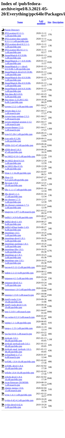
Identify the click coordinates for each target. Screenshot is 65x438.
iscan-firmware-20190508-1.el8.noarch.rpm (17, 383)
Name (20, 22)
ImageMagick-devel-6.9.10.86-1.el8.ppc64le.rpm (18, 73)
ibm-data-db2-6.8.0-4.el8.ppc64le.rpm (14, 95)
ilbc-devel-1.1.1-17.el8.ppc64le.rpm (13, 195)
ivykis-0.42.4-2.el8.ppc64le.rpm (19, 400)
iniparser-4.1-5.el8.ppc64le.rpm (19, 278)
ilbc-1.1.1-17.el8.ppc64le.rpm (18, 190)
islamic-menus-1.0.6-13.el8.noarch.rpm (14, 389)
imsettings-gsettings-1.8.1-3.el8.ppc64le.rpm (17, 245)
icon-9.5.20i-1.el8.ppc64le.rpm (18, 134)
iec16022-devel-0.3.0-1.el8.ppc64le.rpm (14, 162)
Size (49, 22)
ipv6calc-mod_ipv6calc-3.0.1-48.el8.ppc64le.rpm (18, 350)
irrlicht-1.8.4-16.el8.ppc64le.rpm (19, 372)
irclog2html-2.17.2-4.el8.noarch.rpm (13, 356)
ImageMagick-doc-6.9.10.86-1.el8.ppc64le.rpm (18, 78)
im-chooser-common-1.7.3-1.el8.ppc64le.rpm (17, 206)
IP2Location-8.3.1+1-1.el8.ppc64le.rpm (14, 34)
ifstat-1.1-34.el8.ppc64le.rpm (18, 173)
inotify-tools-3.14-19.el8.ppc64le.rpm (13, 300)
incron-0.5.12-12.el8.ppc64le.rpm (20, 267)
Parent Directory (12, 30)
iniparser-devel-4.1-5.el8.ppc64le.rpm (13, 284)
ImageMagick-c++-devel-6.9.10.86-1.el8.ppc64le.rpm (17, 67)
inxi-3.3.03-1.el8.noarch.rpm (17, 311)
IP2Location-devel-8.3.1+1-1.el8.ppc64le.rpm (17, 45)
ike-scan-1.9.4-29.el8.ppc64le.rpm (13, 184)
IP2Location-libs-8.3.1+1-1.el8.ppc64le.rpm (16, 51)
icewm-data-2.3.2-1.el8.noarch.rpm (13, 112)
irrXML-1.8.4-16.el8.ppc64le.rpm (20, 361)
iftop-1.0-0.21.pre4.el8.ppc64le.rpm (16, 178)
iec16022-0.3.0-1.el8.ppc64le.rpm (20, 156)
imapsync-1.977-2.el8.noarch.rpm (20, 212)
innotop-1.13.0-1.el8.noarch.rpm (19, 295)
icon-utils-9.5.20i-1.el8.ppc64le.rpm (13, 139)
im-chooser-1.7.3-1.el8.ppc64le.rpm (13, 200)
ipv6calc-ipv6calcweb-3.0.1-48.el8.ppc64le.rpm (17, 344)
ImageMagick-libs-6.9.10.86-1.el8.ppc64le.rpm (18, 84)
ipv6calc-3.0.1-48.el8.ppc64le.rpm (13, 339)
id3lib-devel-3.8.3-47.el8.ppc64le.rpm (13, 150)
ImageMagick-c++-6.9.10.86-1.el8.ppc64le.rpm (18, 62)
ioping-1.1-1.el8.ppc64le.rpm (18, 323)
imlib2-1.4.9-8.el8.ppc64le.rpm (19, 217)
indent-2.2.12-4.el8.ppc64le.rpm (19, 273)
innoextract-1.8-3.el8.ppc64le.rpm (20, 289)
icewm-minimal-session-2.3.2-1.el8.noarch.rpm (18, 123)
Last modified (41, 22)
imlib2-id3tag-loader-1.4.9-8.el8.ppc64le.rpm (17, 228)
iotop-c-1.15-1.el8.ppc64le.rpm (19, 328)
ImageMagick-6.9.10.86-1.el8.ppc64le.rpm (16, 56)
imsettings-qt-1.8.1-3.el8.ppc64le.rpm (13, 256)
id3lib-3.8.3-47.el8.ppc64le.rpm (19, 145)
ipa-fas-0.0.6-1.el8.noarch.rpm (18, 334)
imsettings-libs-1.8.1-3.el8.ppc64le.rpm (14, 250)
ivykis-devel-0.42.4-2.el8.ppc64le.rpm (14, 405)
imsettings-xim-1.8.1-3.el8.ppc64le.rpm (14, 261)
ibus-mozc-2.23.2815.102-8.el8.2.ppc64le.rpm (16, 101)
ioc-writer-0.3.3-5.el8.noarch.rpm (20, 317)
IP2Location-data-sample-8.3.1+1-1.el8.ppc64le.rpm (16, 40)
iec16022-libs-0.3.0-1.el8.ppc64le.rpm (14, 167)
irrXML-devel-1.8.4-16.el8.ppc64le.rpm (14, 367)
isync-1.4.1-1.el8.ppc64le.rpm (18, 395)
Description (57, 22)
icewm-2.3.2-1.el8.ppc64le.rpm (19, 106)
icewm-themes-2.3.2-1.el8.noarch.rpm (14, 128)
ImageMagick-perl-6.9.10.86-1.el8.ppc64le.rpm (18, 89)
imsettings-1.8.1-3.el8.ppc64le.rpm (13, 234)
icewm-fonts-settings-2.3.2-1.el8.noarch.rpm (17, 117)
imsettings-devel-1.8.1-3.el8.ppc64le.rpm (15, 239)
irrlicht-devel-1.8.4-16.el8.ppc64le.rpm (13, 378)
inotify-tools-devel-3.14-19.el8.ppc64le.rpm (16, 306)
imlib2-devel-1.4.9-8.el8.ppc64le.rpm (13, 223)
